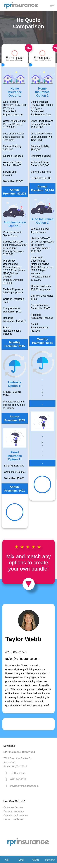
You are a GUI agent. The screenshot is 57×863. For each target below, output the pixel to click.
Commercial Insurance (15, 815)
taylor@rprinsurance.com (22, 658)
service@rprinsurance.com (24, 786)
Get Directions (17, 773)
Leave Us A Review (13, 819)
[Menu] (52, 5)
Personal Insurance (13, 811)
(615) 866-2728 (15, 652)
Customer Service (13, 807)
